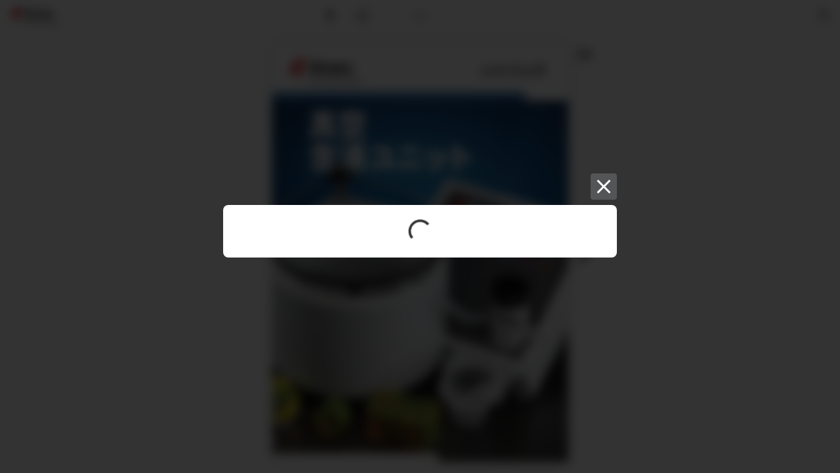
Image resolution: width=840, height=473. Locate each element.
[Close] (604, 186)
